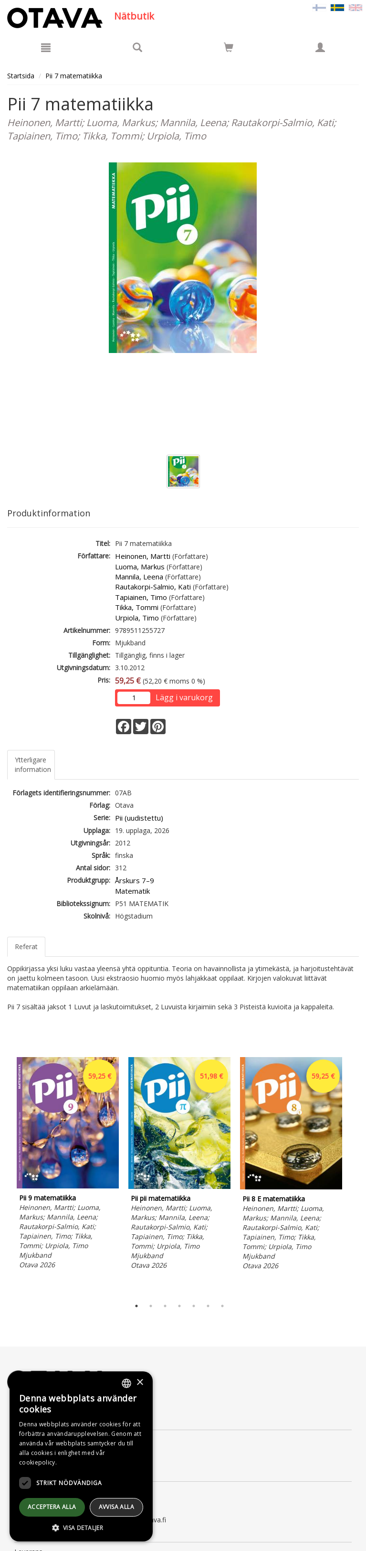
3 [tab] (165, 1306)
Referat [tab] (26, 946)
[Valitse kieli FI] (319, 6)
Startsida (20, 75)
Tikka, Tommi (136, 607)
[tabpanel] (68, 1164)
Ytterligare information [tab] (33, 764)
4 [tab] (179, 1306)
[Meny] (46, 47)
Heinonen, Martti (142, 556)
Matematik (132, 891)
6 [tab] (208, 1306)
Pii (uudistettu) (139, 818)
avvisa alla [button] (116, 1507)
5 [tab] (194, 1306)
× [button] (139, 1382)
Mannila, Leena (139, 576)
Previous (5, 1175)
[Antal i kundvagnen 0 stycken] (228, 48)
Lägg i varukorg (184, 697)
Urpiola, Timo (137, 617)
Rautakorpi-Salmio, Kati (153, 586)
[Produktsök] (137, 47)
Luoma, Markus (140, 566)
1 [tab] (136, 1306)
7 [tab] (222, 1306)
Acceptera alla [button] (52, 1507)
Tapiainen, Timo (141, 597)
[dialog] (81, 1456)
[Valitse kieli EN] (355, 6)
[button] (81, 1527)
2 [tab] (151, 1306)
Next (354, 1175)
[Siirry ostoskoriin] (228, 47)
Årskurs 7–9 (134, 880)
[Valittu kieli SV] (337, 6)
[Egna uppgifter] (320, 47)
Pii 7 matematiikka (73, 75)
